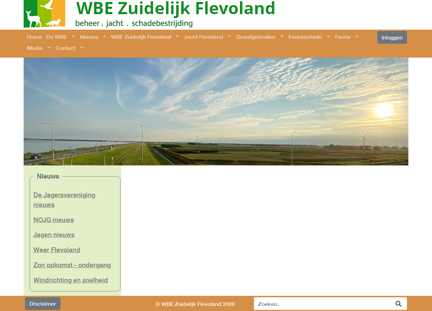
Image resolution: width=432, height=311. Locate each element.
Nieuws (89, 36)
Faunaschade (305, 36)
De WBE (56, 36)
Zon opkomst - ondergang (72, 265)
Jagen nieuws (54, 234)
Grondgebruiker (256, 36)
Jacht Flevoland (203, 36)
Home (34, 36)
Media (35, 47)
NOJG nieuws (53, 219)
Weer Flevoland (56, 249)
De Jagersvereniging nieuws (64, 199)
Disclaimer (42, 303)
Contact (65, 47)
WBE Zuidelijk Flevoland (141, 36)
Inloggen (392, 37)
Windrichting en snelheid (70, 280)
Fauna (342, 36)
